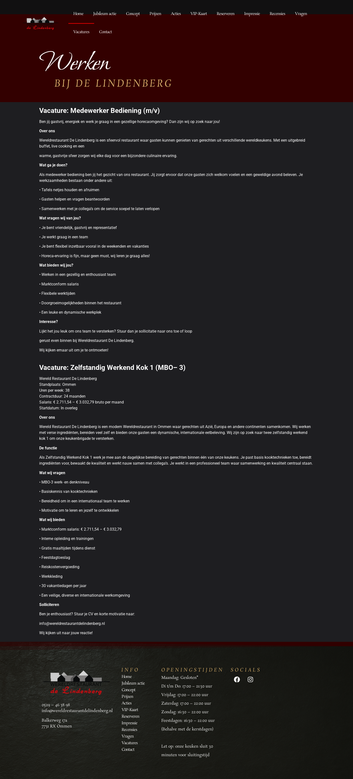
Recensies (277, 14)
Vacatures (81, 32)
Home (78, 14)
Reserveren (225, 14)
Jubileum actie (104, 14)
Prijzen (155, 14)
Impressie (252, 14)
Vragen (301, 14)
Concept (133, 14)
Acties (176, 14)
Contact (105, 32)
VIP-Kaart (198, 14)
